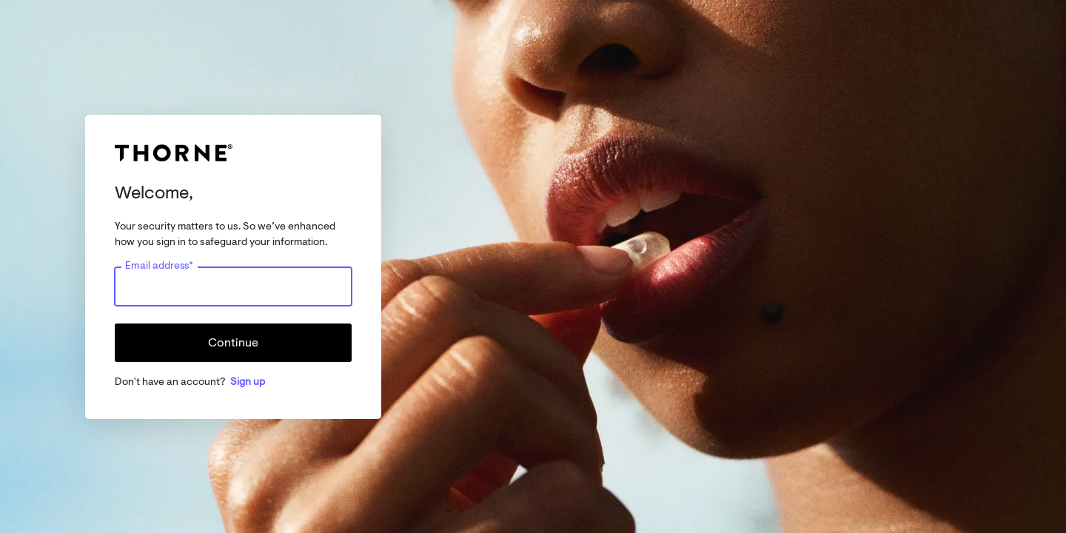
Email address (159, 265)
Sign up (247, 381)
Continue (233, 342)
